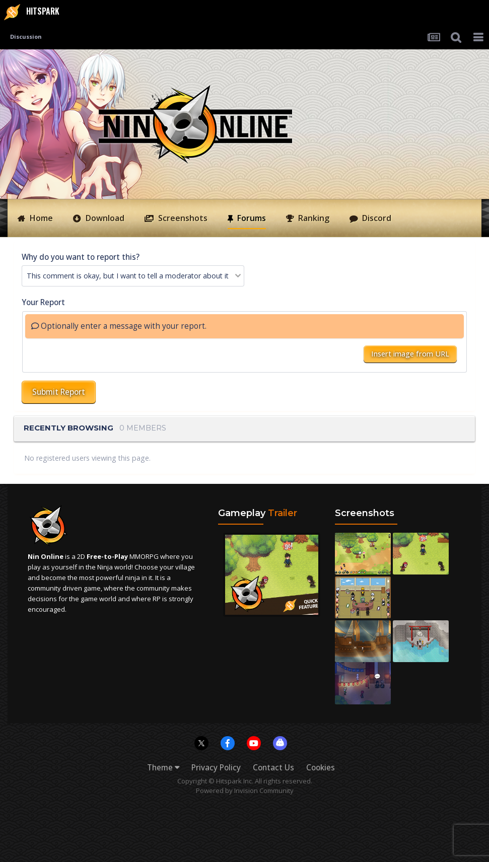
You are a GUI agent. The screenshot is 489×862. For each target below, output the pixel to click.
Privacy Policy (216, 767)
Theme (163, 767)
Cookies (320, 767)
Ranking (312, 218)
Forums (250, 217)
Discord (375, 218)
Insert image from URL (410, 353)
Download (104, 218)
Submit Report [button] (58, 392)
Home (40, 218)
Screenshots (181, 218)
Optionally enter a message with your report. (118, 326)
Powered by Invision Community (245, 790)
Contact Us (273, 767)
